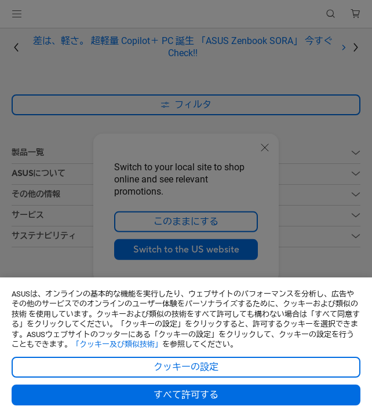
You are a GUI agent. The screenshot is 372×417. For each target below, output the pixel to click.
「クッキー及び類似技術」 (117, 344)
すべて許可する (186, 395)
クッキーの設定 (186, 367)
